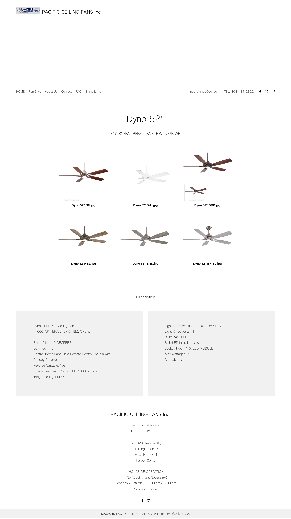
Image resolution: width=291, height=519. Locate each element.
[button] (272, 91)
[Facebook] (260, 92)
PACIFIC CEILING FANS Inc (72, 12)
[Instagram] (266, 92)
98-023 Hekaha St (145, 443)
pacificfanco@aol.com (204, 91)
